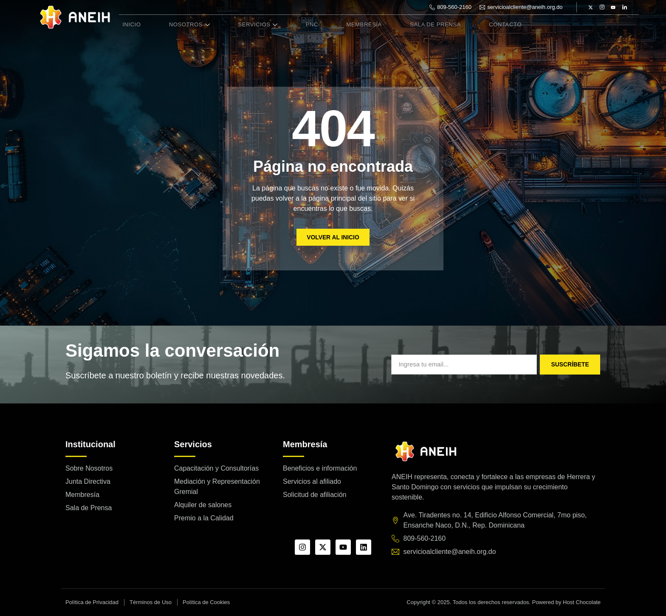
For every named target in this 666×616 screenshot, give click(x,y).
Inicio (128, 24)
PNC (292, 24)
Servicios (244, 24)
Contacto (472, 24)
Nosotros (181, 24)
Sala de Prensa (407, 24)
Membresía (339, 24)
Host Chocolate (582, 602)
